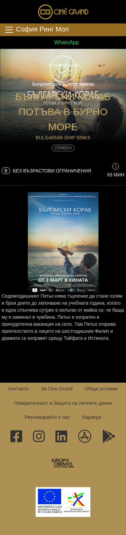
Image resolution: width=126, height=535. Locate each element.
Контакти (18, 388)
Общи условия (101, 388)
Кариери (91, 417)
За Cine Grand (56, 388)
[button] (63, 69)
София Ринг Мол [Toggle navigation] (36, 30)
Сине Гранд (63, 11)
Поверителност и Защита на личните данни (63, 403)
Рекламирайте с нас (47, 417)
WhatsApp (63, 42)
